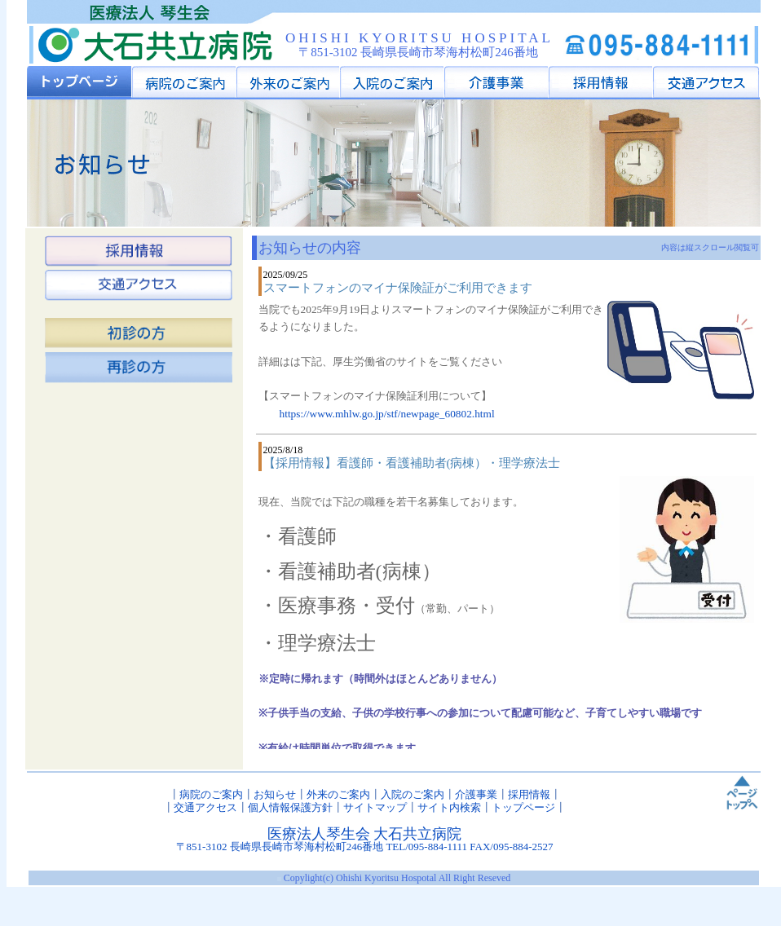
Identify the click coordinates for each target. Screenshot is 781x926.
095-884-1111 (437, 846)
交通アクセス (205, 807)
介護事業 (476, 794)
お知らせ (275, 794)
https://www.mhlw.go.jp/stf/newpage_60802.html (387, 414)
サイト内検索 (449, 807)
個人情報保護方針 (290, 807)
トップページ (523, 807)
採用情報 (529, 794)
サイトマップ (375, 807)
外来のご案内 (338, 794)
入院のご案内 (412, 794)
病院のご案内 (211, 794)
